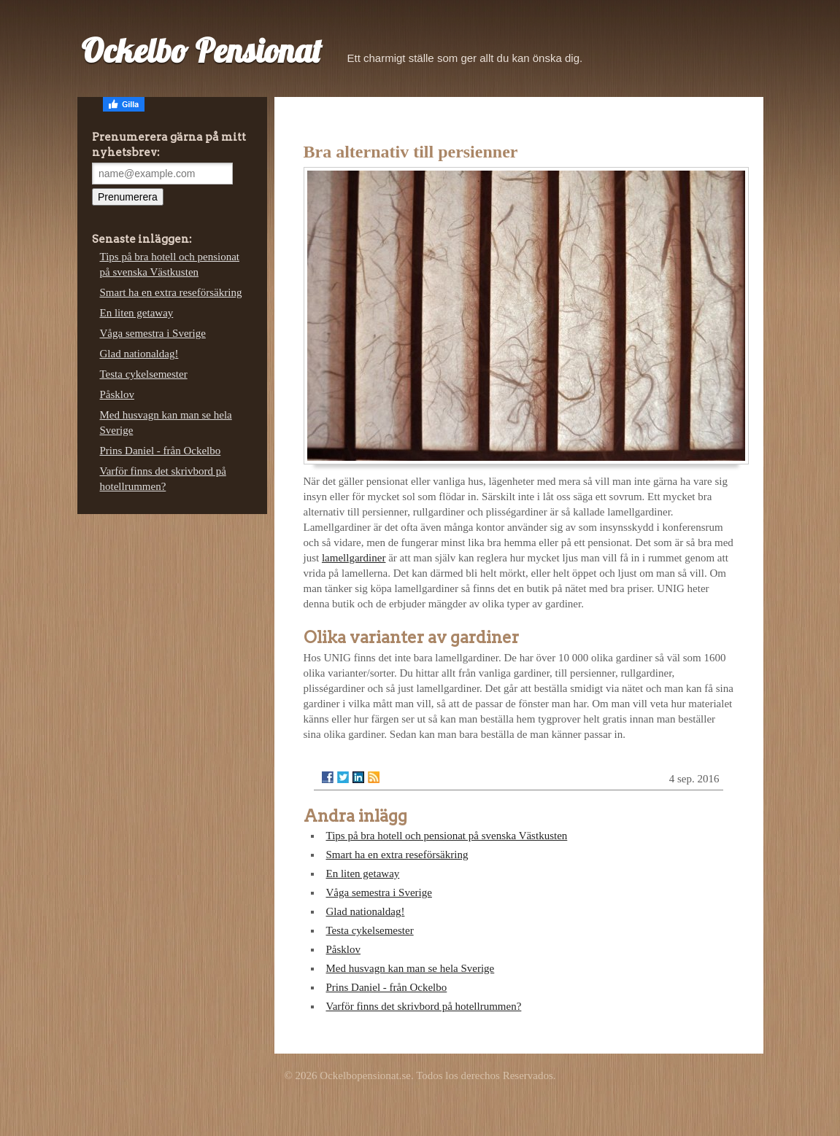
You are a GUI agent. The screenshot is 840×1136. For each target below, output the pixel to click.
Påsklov (343, 949)
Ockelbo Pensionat (201, 50)
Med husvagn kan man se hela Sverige (410, 968)
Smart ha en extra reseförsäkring (397, 854)
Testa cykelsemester (370, 930)
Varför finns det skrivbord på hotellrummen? (424, 1006)
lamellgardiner (353, 558)
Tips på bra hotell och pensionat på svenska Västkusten (447, 835)
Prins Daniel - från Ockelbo (386, 987)
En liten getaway (363, 873)
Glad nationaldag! (365, 911)
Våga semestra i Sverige (379, 892)
